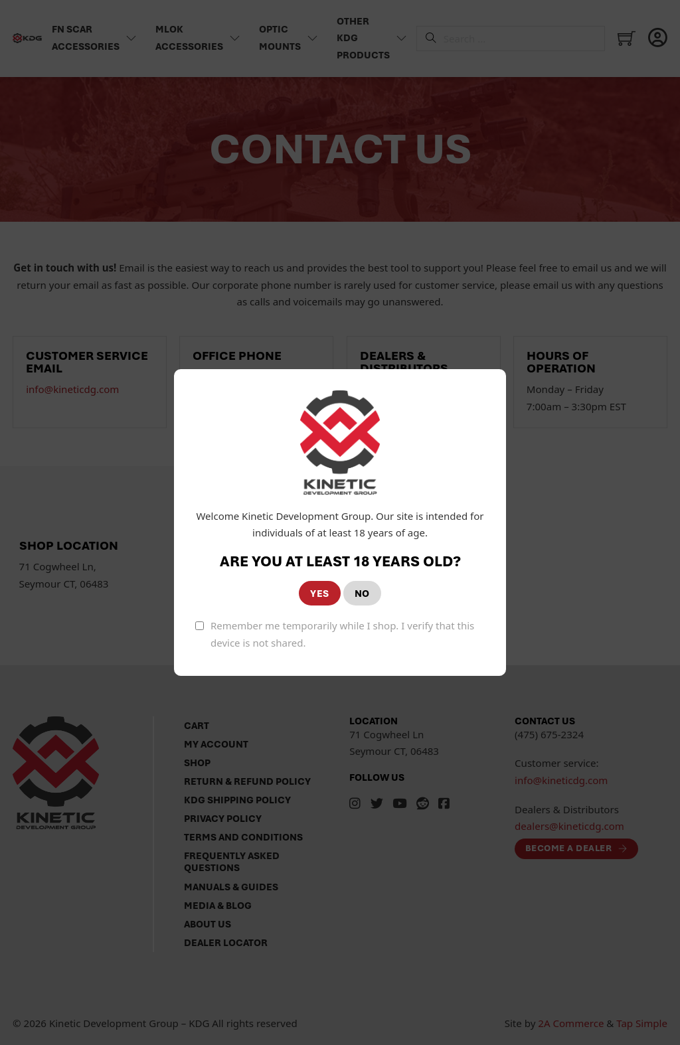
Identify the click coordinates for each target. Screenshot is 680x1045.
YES (319, 594)
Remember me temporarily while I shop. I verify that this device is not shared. (342, 634)
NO (362, 594)
